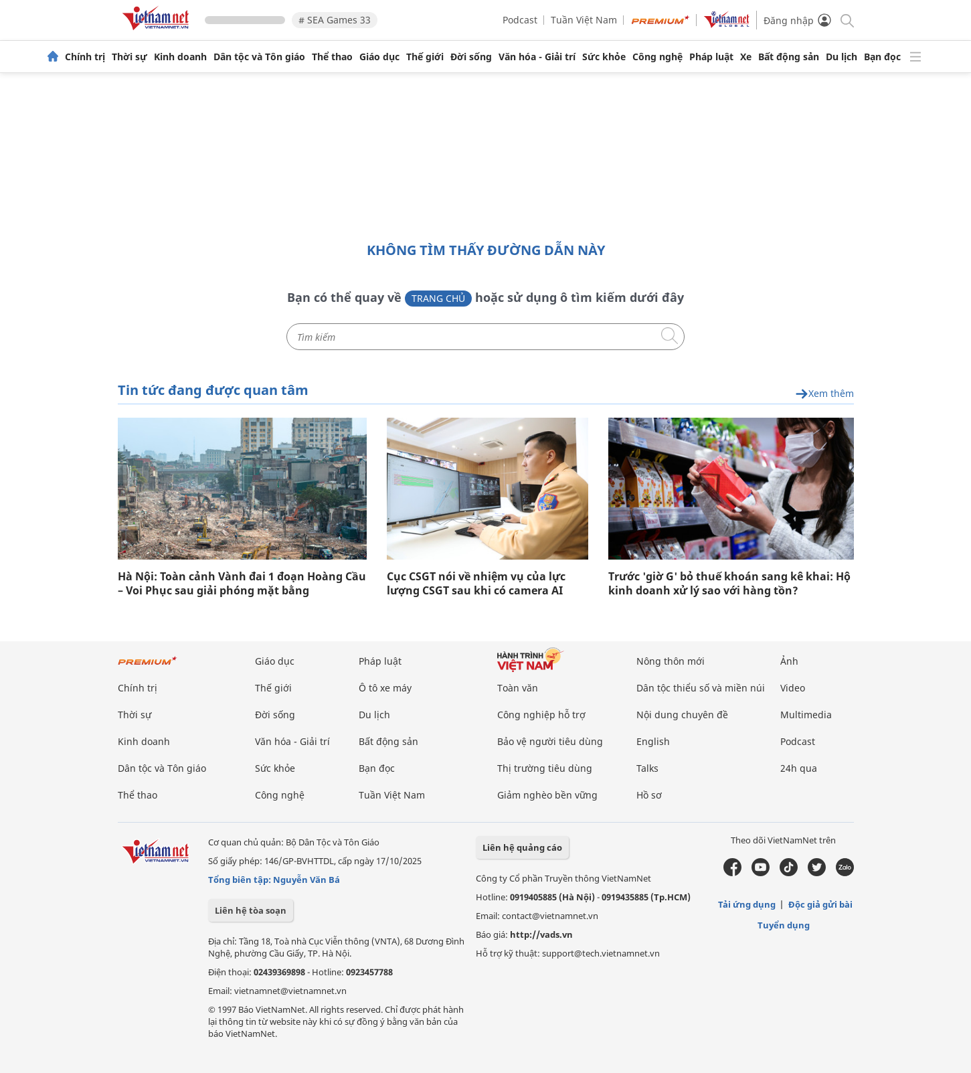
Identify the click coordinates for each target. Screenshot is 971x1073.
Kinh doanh (180, 57)
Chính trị (85, 57)
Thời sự (129, 57)
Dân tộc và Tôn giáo (259, 57)
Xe (746, 57)
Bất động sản (788, 57)
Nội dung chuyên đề (682, 714)
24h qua (798, 768)
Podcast (520, 19)
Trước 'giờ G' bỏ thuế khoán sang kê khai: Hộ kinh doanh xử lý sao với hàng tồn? (729, 584)
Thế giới (425, 57)
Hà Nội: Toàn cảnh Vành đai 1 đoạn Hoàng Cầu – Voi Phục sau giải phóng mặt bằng (242, 584)
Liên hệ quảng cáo (522, 847)
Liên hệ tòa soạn (250, 910)
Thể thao (332, 57)
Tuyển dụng (784, 925)
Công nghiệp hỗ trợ (541, 714)
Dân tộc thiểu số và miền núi (700, 687)
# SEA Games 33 (334, 19)
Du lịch (841, 57)
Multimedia (806, 714)
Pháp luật (711, 57)
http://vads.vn (541, 934)
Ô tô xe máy (385, 687)
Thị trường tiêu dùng (544, 768)
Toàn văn (517, 687)
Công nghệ (657, 57)
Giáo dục (379, 57)
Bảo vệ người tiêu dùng (550, 741)
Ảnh (789, 661)
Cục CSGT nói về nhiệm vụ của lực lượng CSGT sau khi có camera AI (476, 584)
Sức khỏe (604, 57)
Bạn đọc (882, 57)
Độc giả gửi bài (820, 904)
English (653, 741)
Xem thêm (824, 394)
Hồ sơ (649, 795)
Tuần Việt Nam (584, 19)
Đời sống (471, 57)
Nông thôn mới (670, 661)
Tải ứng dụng (747, 904)
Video (792, 687)
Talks (647, 768)
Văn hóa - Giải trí (537, 57)
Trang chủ (438, 298)
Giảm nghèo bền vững (547, 795)
